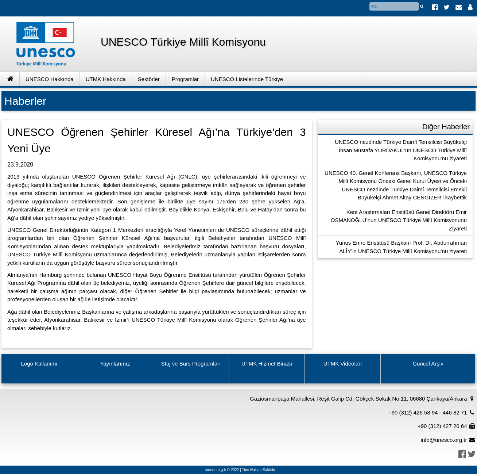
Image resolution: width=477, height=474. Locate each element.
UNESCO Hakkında (50, 79)
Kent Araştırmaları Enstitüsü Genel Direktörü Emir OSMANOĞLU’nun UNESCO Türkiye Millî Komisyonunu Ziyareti (399, 220)
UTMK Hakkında (106, 79)
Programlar (185, 79)
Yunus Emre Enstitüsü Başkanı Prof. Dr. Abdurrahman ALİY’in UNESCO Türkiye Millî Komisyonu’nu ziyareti (401, 247)
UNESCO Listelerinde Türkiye (247, 79)
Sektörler (149, 79)
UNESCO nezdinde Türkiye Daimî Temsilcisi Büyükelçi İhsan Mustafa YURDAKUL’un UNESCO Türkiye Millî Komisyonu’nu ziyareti (401, 150)
